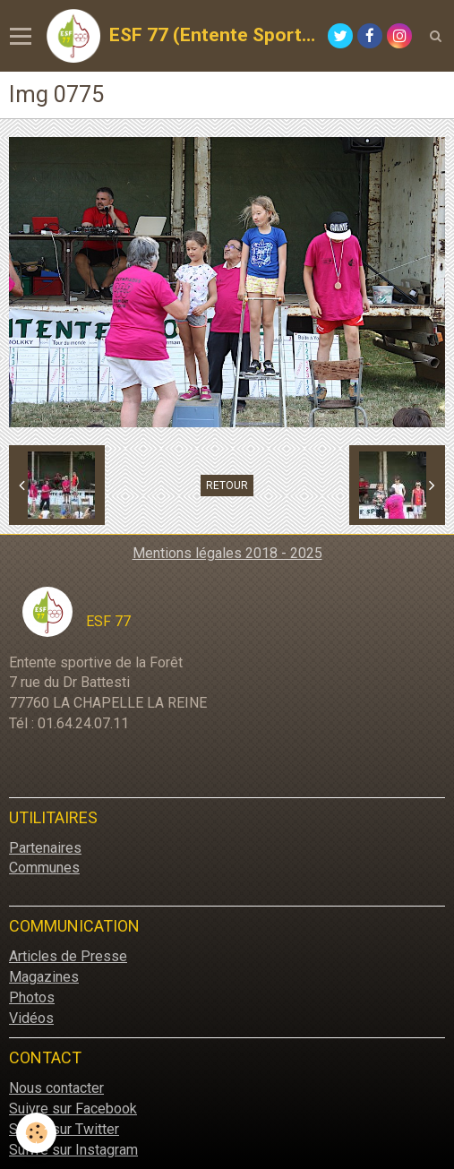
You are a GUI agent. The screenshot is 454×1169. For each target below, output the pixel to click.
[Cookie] (36, 1133)
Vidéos (31, 1018)
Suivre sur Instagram (73, 1149)
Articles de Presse (68, 956)
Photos (32, 997)
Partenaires (45, 847)
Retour (227, 485)
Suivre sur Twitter (64, 1129)
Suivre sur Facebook (73, 1108)
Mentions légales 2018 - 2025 (227, 553)
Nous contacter (56, 1087)
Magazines (44, 976)
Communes (44, 867)
